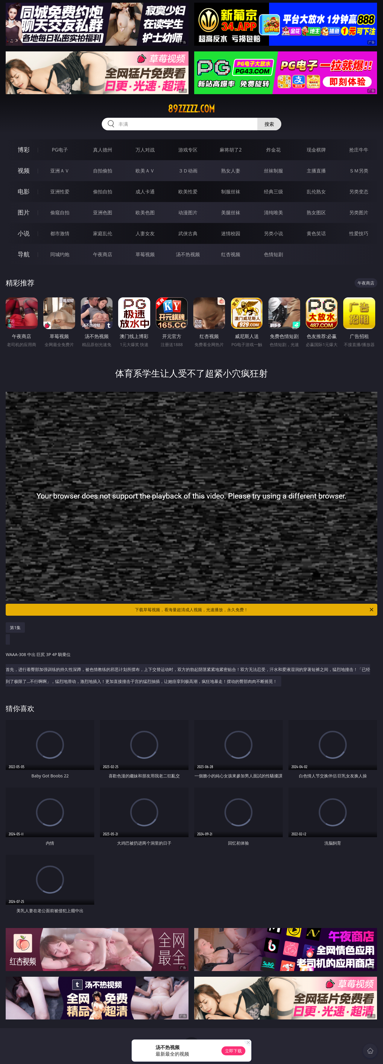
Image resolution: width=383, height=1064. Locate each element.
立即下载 (233, 1051)
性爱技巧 (358, 233)
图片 (24, 212)
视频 (24, 170)
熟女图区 (316, 212)
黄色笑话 (316, 233)
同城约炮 (59, 254)
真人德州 (102, 149)
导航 (24, 254)
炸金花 (273, 149)
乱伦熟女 (316, 191)
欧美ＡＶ (145, 170)
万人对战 (145, 149)
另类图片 (358, 212)
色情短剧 (273, 254)
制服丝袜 (230, 191)
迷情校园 (230, 233)
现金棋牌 (316, 149)
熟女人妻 (230, 170)
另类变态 (358, 191)
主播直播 (316, 170)
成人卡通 (145, 191)
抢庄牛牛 (358, 149)
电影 (24, 191)
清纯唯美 (273, 212)
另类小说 (273, 233)
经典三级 (273, 191)
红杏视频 (230, 254)
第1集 (15, 627)
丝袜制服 (273, 170)
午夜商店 (102, 254)
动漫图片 (187, 212)
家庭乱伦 (102, 233)
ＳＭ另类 (358, 170)
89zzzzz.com (191, 109)
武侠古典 (187, 233)
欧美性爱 (187, 191)
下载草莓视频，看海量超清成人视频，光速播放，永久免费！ (254, 609)
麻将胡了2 (230, 149)
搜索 (269, 124)
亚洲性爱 (59, 191)
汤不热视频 (188, 254)
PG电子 (60, 149)
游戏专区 (187, 149)
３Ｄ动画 (187, 170)
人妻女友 (145, 233)
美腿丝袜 (230, 212)
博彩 (24, 150)
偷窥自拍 (59, 212)
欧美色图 (145, 212)
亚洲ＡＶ (59, 170)
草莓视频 (145, 254)
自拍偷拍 (102, 170)
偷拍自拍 (102, 191)
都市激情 (59, 233)
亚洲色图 (102, 212)
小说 (24, 233)
